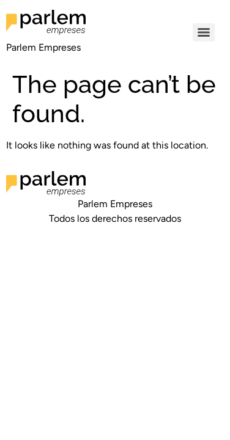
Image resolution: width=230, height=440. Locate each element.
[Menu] (204, 32)
